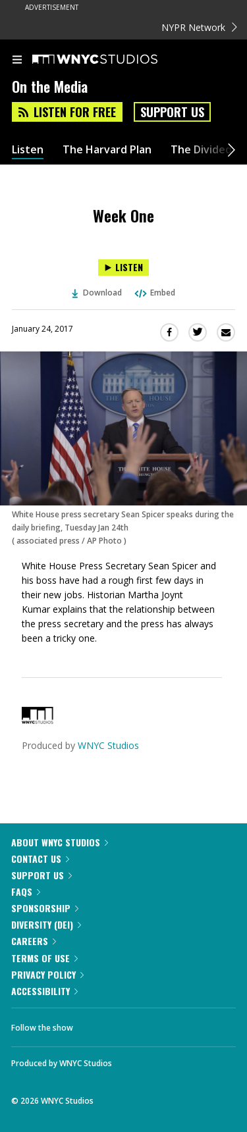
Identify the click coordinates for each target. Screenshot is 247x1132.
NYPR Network (199, 27)
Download (97, 292)
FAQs (25, 891)
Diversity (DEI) (46, 924)
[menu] (17, 60)
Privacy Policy (47, 974)
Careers (33, 941)
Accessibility (44, 991)
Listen (27, 149)
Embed (154, 292)
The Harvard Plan (107, 149)
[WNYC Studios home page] (111, 60)
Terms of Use (44, 958)
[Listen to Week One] (123, 267)
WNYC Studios (108, 745)
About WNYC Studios (59, 842)
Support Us (172, 111)
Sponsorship (44, 908)
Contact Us (40, 858)
